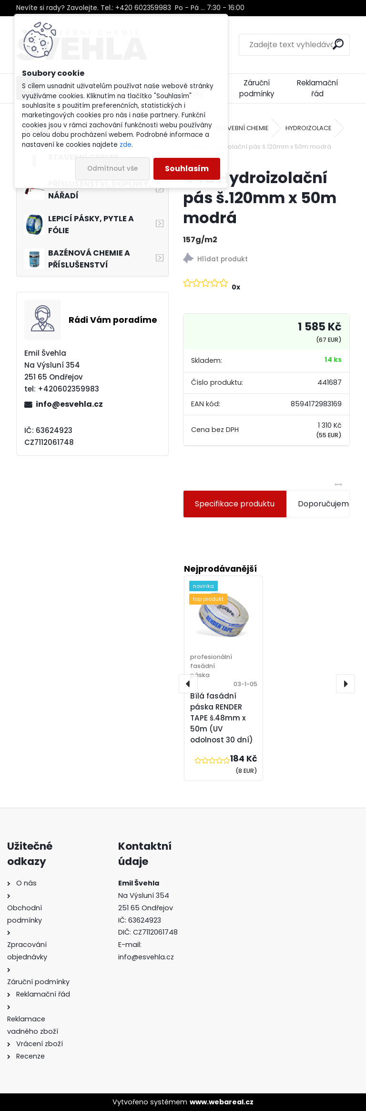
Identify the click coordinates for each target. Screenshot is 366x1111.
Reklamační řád (317, 88)
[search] (338, 44)
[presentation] (188, 683)
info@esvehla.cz (69, 404)
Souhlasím (187, 168)
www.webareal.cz (222, 1102)
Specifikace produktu (234, 503)
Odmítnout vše (112, 168)
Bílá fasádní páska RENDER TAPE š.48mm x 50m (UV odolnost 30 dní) (221, 717)
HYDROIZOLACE (308, 128)
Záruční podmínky (256, 88)
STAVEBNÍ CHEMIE (242, 128)
